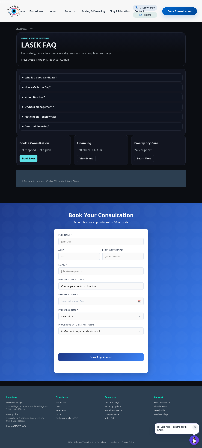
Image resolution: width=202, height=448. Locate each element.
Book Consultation (180, 11)
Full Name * (65, 235)
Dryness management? (39, 107)
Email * (62, 264)
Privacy (68, 181)
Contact (138, 11)
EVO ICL (59, 414)
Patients (69, 11)
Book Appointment (101, 357)
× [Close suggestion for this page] (195, 427)
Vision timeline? (35, 97)
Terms (76, 181)
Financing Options (113, 406)
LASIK (58, 406)
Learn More (144, 158)
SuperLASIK (61, 410)
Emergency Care (112, 414)
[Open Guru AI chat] (194, 440)
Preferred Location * (71, 279)
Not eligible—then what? (40, 116)
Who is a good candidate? (41, 77)
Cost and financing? (37, 126)
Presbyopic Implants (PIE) (67, 418)
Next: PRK (42, 59)
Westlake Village (161, 414)
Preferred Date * (68, 294)
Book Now (28, 158)
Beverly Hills (159, 410)
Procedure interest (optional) (76, 324)
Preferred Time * (68, 309)
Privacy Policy (128, 442)
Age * (61, 249)
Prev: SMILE (28, 59)
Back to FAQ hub (59, 59)
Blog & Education (119, 11)
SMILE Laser (61, 402)
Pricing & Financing (92, 11)
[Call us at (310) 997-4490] (144, 8)
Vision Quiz (110, 418)
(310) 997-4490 (19, 426)
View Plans (86, 158)
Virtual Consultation (113, 410)
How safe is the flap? (38, 87)
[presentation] (101, 344)
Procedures (35, 11)
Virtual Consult (160, 406)
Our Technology (112, 402)
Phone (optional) (112, 249)
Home (20, 11)
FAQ (25, 28)
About (53, 11)
